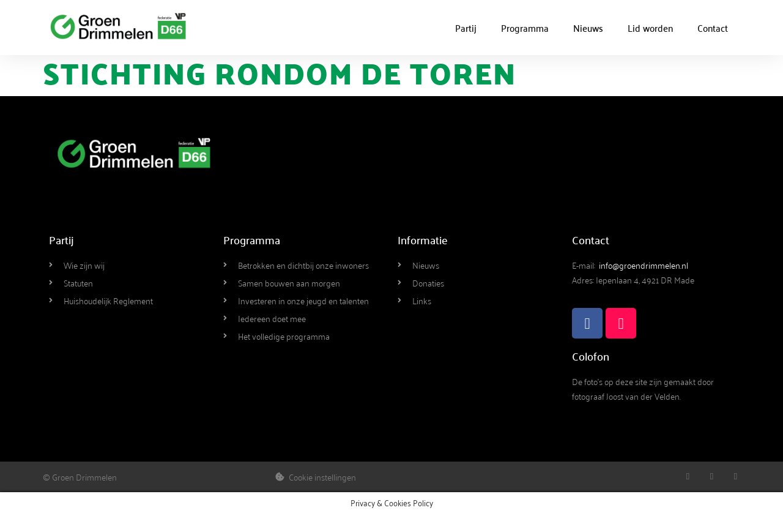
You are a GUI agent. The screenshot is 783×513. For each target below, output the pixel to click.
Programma (525, 27)
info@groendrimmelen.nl (643, 264)
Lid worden (650, 27)
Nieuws (588, 27)
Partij (466, 27)
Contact (712, 27)
